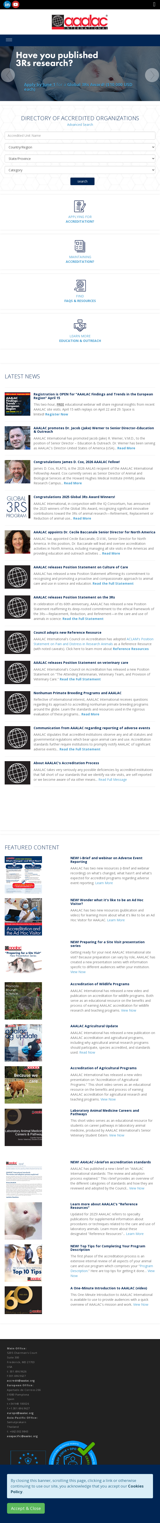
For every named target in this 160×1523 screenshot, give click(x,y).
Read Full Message (112, 779)
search (82, 181)
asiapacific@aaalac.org (22, 1436)
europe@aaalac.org (20, 1413)
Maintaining (80, 259)
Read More (90, 714)
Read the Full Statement (83, 618)
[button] (154, 5)
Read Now (87, 1052)
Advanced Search (80, 124)
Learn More (80, 338)
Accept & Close (26, 1508)
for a (78, 87)
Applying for (80, 219)
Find (80, 298)
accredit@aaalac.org (21, 1380)
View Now (78, 972)
